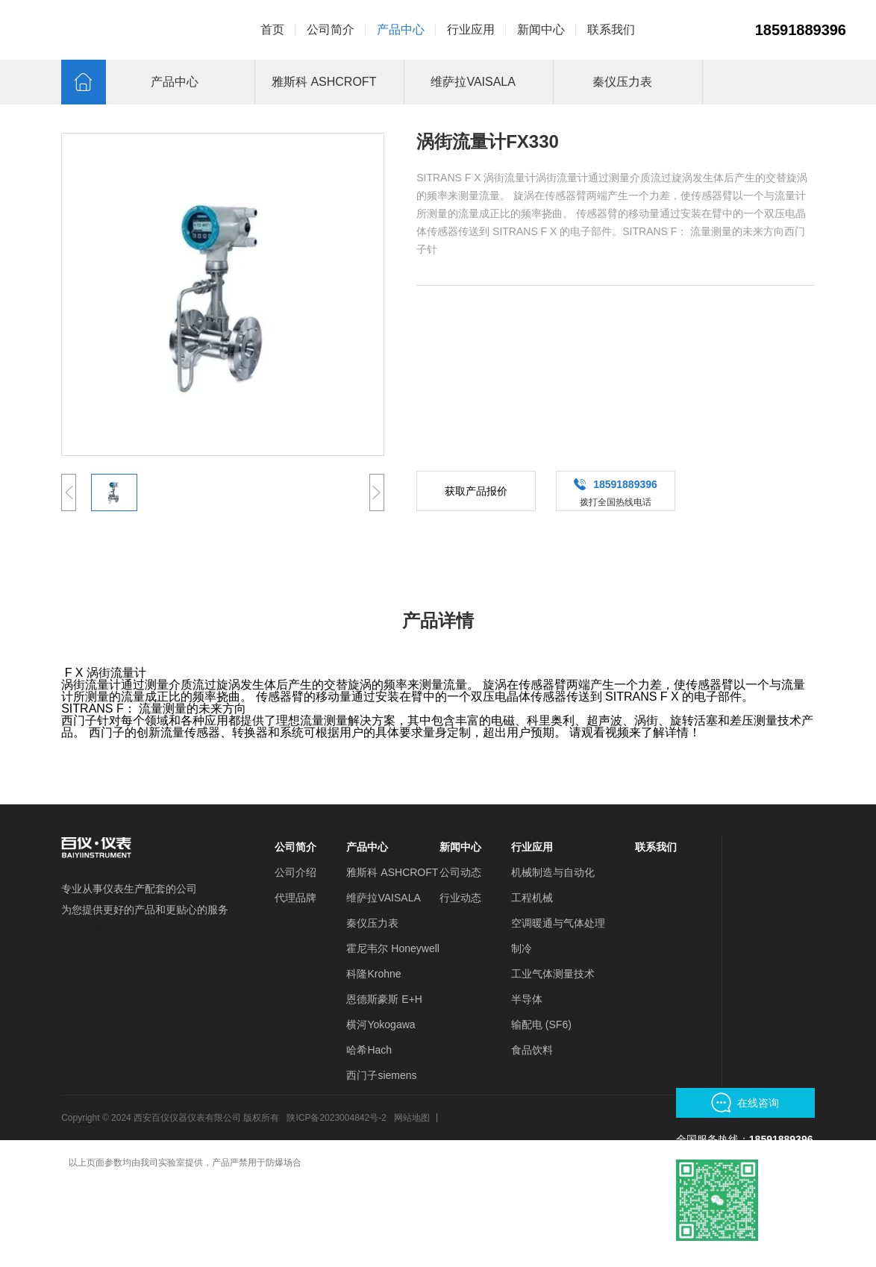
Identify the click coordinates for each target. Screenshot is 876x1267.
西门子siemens (381, 1075)
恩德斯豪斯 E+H (384, 999)
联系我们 (656, 847)
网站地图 (412, 1118)
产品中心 (367, 847)
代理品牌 (295, 898)
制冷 (521, 948)
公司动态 (460, 872)
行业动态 (460, 898)
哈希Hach (369, 1050)
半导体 (526, 999)
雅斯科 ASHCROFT (392, 872)
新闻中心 (460, 847)
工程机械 (532, 898)
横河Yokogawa (380, 1024)
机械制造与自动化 (553, 872)
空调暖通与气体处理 (558, 923)
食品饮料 (532, 1050)
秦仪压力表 (372, 923)
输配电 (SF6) (541, 1024)
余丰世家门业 (144, 930)
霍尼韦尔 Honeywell (392, 948)
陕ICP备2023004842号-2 (336, 1118)
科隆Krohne (373, 974)
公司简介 (295, 847)
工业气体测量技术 (553, 974)
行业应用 (532, 847)
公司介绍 (295, 872)
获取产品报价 (476, 491)
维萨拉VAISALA (383, 898)
